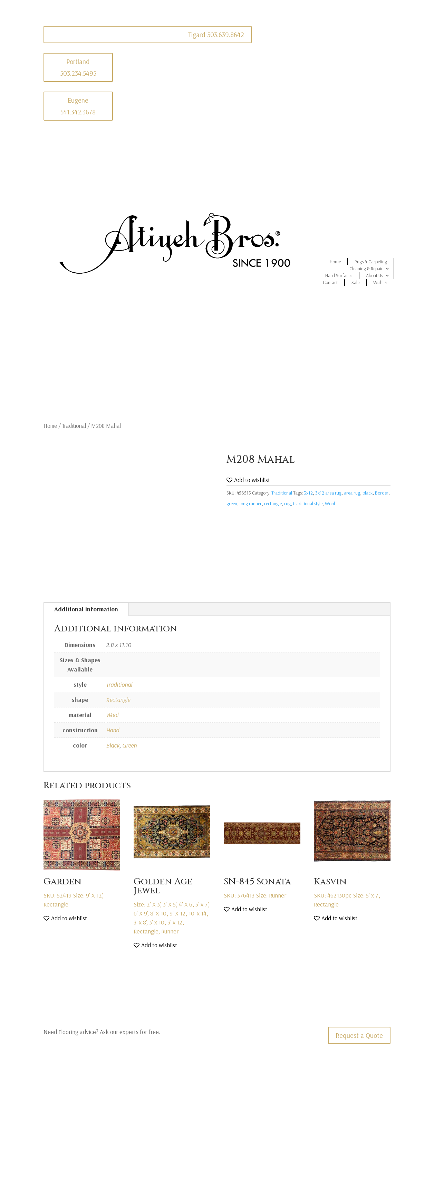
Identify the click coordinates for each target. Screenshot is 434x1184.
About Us (374, 275)
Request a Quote (359, 1035)
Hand (112, 730)
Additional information (86, 609)
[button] (248, 480)
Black (112, 745)
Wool (330, 503)
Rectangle (118, 700)
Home (335, 262)
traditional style (307, 503)
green (231, 503)
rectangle (273, 503)
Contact (330, 282)
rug (287, 503)
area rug (352, 493)
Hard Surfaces (338, 275)
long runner (251, 503)
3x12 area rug (328, 493)
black (368, 493)
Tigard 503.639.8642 (216, 34)
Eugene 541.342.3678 (78, 106)
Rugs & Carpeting (371, 262)
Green (129, 745)
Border (381, 493)
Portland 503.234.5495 (78, 67)
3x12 (308, 493)
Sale (355, 282)
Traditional (74, 425)
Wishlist (380, 282)
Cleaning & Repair (366, 268)
